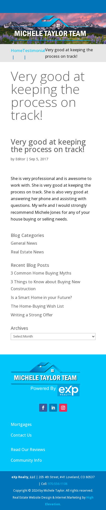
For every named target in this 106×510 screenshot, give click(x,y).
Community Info (26, 460)
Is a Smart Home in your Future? (41, 297)
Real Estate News (27, 252)
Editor (20, 159)
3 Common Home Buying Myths (41, 273)
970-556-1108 (57, 484)
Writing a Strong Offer (32, 315)
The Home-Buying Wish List (37, 306)
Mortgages (21, 424)
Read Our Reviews (28, 449)
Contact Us (21, 435)
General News (24, 243)
